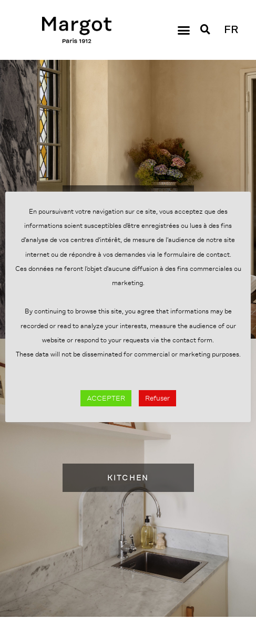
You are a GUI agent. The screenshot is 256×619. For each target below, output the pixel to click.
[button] (184, 30)
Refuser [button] (157, 398)
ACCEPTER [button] (106, 398)
